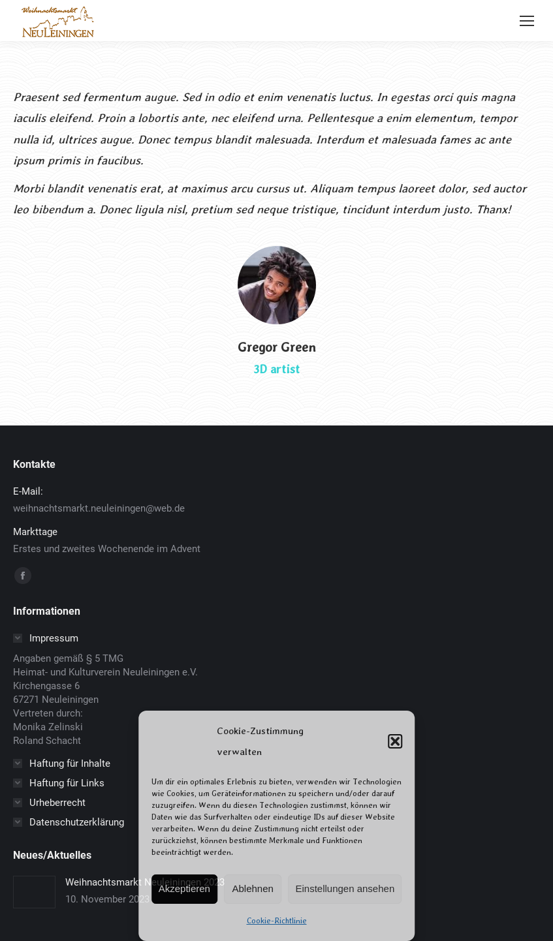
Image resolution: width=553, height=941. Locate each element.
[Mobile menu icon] (527, 21)
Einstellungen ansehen (344, 888)
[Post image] (34, 892)
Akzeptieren (184, 888)
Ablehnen (253, 888)
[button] (395, 741)
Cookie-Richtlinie (277, 920)
